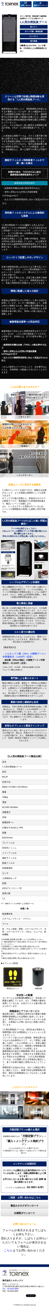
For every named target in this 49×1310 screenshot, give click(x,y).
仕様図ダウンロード (24, 1213)
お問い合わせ (26, 5)
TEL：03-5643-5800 (10, 1289)
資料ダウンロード (40, 5)
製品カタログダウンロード (24, 1205)
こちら (8, 1250)
